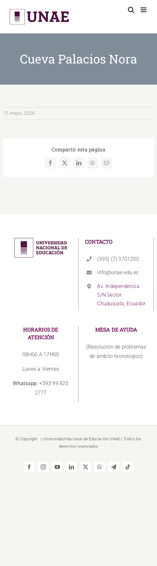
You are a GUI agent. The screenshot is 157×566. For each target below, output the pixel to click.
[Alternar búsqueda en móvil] (131, 9)
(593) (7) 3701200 (118, 259)
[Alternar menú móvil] (144, 9)
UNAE (114, 438)
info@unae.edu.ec (118, 272)
